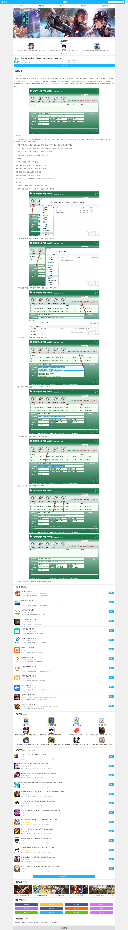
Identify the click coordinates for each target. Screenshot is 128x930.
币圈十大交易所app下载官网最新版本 (38, 922)
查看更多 (25, 587)
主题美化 (62, 6)
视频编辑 (23, 60)
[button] (61, 53)
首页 (21, 6)
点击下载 (64, 66)
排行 (33, 750)
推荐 (24, 750)
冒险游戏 (83, 6)
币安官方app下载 (53, 922)
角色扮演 (41, 6)
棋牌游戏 (105, 6)
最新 (28, 750)
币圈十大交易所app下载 (20, 922)
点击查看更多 (64, 876)
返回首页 (64, 928)
